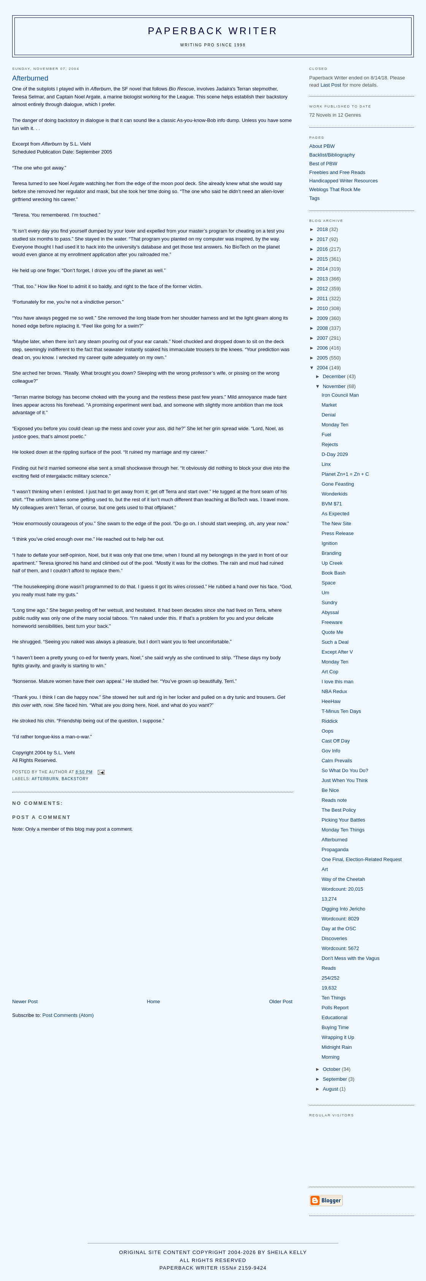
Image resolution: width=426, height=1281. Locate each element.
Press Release (337, 533)
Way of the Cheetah (343, 879)
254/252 (330, 978)
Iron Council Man (340, 395)
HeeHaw (330, 701)
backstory (75, 779)
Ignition (329, 543)
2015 (323, 259)
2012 (323, 288)
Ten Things (333, 998)
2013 (323, 279)
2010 (323, 308)
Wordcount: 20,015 (342, 889)
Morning (330, 1057)
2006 (323, 348)
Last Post (330, 85)
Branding (331, 553)
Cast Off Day (335, 741)
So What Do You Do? (344, 770)
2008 (323, 328)
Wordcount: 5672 (340, 948)
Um (325, 592)
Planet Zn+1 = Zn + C (345, 474)
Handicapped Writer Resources (343, 181)
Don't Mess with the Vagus (350, 958)
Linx (326, 464)
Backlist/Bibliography (332, 155)
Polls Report (334, 1007)
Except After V (337, 652)
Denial (328, 415)
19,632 (329, 988)
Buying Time (335, 1027)
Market (329, 405)
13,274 (329, 899)
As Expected (335, 513)
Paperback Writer (213, 30)
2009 (323, 318)
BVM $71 (331, 504)
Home (153, 1001)
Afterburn (45, 779)
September (335, 1079)
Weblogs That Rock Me (335, 189)
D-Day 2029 (334, 454)
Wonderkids (334, 494)
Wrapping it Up (337, 1037)
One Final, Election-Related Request (361, 859)
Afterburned (334, 839)
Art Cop (329, 672)
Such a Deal (334, 642)
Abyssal (330, 612)
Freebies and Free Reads (337, 172)
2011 (323, 298)
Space (328, 583)
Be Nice (330, 790)
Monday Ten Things (342, 830)
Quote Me (332, 632)
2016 (323, 249)
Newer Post (25, 1001)
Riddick (329, 721)
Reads (328, 968)
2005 (323, 358)
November (335, 386)
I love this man (337, 681)
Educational (334, 1017)
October (332, 1069)
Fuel (326, 434)
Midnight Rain (336, 1047)
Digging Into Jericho (343, 909)
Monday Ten (334, 425)
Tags (314, 198)
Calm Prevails (336, 760)
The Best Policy (338, 810)
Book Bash (333, 573)
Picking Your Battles (343, 820)
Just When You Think (344, 780)
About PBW (322, 146)
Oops (327, 731)
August (331, 1089)
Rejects (329, 444)
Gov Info (330, 751)
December (335, 376)
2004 (323, 368)
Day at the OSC (338, 928)
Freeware (331, 622)
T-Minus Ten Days (341, 711)
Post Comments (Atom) (68, 1015)
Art (324, 869)
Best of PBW (323, 163)
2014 (323, 269)
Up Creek (331, 563)
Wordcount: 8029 (340, 919)
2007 (323, 338)
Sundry (329, 602)
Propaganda (334, 849)
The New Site (336, 523)
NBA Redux (334, 691)
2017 (323, 239)
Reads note (334, 800)
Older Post (280, 1001)
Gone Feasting (337, 484)
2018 (323, 229)
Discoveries (334, 938)
